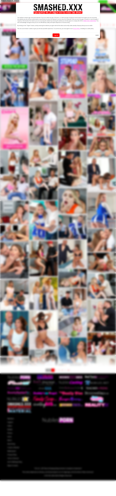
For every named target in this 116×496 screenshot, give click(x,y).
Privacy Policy (76, 28)
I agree (56, 35)
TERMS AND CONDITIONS (89, 21)
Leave (97, 35)
